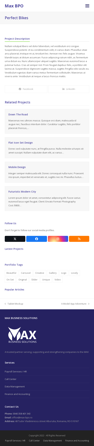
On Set (10, 279)
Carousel (26, 272)
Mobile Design (17, 167)
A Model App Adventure (75, 304)
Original (22, 279)
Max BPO (14, 6)
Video (58, 279)
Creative (39, 272)
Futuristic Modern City (22, 191)
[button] (87, 5)
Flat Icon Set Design (20, 142)
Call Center (10, 379)
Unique (46, 279)
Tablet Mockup (14, 304)
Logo (63, 272)
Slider (34, 279)
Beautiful (11, 272)
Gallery (53, 272)
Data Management (15, 386)
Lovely (74, 272)
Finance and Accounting (17, 394)
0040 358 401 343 (21, 413)
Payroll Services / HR (16, 371)
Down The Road (18, 114)
